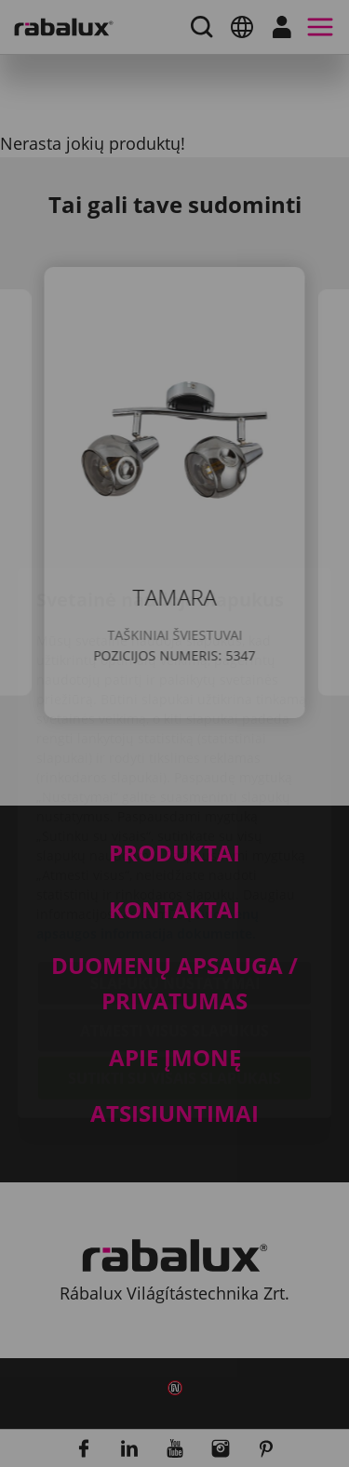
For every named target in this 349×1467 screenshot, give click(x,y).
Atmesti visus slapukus (174, 921)
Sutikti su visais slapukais (174, 968)
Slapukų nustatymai (175, 873)
